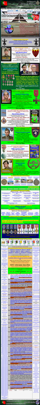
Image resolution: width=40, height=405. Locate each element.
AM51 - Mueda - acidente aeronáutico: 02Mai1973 (4, 312)
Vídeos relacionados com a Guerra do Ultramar (36, 353)
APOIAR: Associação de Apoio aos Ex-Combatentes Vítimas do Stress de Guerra (36, 309)
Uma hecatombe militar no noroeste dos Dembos (4, 252)
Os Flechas (4, 258)
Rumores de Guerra (4, 246)
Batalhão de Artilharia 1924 (4, 329)
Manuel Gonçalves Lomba (22, 132)
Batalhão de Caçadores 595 (4, 334)
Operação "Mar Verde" (4, 281)
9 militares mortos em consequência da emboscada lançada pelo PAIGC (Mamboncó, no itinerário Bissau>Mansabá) (5, 287)
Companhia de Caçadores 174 (4, 365)
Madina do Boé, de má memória (4, 272)
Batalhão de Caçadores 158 (4, 333)
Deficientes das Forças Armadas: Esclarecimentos (30, 213)
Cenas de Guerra (36, 366)
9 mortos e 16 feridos (4, 305)
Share (1, 10)
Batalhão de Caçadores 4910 (4, 346)
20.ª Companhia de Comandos (36, 276)
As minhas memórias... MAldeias (36, 362)
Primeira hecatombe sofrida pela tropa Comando (4, 269)
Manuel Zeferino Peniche (20, 163)
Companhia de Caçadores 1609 (4, 370)
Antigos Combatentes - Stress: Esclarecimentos (36, 213)
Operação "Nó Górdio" (4, 307)
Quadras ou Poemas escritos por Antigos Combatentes (36, 351)
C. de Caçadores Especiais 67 (4, 356)
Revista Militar (36, 341)
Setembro (11, 252)
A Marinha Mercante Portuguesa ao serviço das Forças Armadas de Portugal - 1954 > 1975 (36, 290)
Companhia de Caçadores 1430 (4, 369)
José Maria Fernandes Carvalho (6, 200)
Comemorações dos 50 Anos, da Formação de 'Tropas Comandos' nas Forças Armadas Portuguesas (36, 272)
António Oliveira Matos (6, 195)
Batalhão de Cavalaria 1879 (4, 348)
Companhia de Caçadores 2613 (4, 374)
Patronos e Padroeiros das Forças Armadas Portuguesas (36, 355)
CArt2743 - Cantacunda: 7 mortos (4, 284)
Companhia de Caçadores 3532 (4, 385)
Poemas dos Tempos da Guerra (36, 387)
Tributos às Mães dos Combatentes (21, 208)
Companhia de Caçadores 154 (4, 364)
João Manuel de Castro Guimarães (4, 308)
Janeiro (11, 249)
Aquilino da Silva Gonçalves (16, 195)
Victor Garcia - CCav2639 (36, 392)
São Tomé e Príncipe (33, 244)
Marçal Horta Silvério (18, 114)
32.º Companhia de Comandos (36, 277)
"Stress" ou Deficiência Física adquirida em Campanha (8, 213)
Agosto (26, 251)
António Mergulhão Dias (36, 193)
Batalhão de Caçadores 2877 (5, 337)
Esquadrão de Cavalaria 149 (5, 394)
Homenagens (9, 184)
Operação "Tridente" (4, 266)
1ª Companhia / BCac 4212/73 (4, 353)
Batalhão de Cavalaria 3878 (4, 351)
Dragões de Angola (4, 261)
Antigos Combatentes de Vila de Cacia (36, 316)
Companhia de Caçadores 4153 (4, 387)
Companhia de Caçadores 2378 (4, 372)
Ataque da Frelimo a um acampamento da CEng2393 (5, 299)
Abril (28, 249)
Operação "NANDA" (4, 255)
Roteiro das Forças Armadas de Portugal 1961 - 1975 (4, 296)
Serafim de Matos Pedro (22, 94)
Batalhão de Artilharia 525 (4, 326)
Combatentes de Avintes (36, 324)
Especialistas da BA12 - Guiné (36, 371)
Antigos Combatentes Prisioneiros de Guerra (17, 213)
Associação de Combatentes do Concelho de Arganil (36, 318)
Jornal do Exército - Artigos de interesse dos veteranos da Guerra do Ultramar (36, 299)
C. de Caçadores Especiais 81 (4, 357)
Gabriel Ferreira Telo (35, 195)
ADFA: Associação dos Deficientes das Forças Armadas (36, 307)
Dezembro (29, 252)
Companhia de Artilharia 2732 (4, 362)
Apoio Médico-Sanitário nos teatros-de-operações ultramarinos (36, 255)
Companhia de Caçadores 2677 (4, 375)
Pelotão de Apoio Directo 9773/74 (4, 396)
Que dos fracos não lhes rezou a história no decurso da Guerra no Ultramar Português (4, 249)
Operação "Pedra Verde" (4, 256)
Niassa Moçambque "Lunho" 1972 (36, 386)
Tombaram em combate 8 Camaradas (4, 301)
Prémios (36, 301)
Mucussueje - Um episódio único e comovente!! (4, 254)
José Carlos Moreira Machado (17, 197)
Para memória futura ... (36, 253)
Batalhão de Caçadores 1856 (5, 335)
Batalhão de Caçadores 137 (4, 331)
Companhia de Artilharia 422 (4, 359)
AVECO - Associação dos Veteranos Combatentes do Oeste (36, 326)
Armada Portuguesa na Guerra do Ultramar (36, 267)
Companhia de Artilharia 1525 (4, 361)
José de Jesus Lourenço (35, 197)
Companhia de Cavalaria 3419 (4, 392)
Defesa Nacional (36, 370)
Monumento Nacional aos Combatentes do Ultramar (23, 177)
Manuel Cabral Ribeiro (27, 200)
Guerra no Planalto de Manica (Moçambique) (36, 377)
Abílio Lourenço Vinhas (18, 148)
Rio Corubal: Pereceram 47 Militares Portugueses (4, 275)
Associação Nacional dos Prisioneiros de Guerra (36, 320)
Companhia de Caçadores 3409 (4, 380)
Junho (17, 251)
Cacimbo (36, 365)
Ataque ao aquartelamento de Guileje (4, 277)
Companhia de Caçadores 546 (4, 366)
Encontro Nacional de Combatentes (10, 179)
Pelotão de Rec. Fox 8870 (4, 397)
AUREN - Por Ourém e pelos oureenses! (36, 363)
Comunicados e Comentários (12, 208)
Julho (22, 251)
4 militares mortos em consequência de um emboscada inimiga (4, 291)
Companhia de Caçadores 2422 (4, 373)
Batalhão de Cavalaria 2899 (4, 350)
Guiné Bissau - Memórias (36, 376)
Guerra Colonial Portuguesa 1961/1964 (36, 375)
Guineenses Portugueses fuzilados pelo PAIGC (4, 293)
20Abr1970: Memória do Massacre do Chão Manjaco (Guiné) (4, 280)
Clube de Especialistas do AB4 (36, 367)
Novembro (23, 252)
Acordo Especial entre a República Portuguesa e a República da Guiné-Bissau (24, 214)
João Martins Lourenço (6, 197)
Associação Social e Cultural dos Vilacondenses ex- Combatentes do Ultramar (36, 323)
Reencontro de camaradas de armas (36, 333)
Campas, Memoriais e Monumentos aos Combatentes (30, 177)
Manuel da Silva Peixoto (36, 200)
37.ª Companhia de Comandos (36, 279)
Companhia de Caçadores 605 (4, 367)
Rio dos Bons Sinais (36, 389)
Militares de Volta (20, 206)
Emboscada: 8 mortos (4, 260)
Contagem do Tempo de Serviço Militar (3, 213)
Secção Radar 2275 (4, 398)
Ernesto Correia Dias (27, 195)
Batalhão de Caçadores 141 (4, 332)
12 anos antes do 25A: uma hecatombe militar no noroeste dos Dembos (21, 374)
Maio (12, 251)
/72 (7, 346)
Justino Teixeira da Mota (17, 200)
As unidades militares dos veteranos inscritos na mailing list (20, 258)
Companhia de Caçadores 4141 (4, 386)
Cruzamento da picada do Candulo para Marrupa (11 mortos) (4, 320)
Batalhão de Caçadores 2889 (5, 338)
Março (23, 249)
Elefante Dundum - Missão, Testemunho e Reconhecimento (36, 252)
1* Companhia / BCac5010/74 (4, 354)
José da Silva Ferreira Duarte (27, 198)
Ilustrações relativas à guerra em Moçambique (4, 322)
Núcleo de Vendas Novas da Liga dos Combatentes (36, 331)
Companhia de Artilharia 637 (4, 360)
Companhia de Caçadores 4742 (4, 389)
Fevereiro (17, 249)
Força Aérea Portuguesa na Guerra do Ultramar (36, 269)
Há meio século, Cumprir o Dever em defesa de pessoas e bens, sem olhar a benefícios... (36, 248)
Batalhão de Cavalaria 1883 (4, 349)
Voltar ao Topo (37, 399)
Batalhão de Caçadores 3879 (5, 343)
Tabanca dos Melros (36, 391)
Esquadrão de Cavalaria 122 (5, 393)
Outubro (17, 252)
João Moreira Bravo (21, 52)
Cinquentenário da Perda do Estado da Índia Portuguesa (36, 264)
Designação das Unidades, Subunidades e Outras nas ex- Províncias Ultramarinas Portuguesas (36, 261)
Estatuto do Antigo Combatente (13, 213)
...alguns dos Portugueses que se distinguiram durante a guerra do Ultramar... (20, 218)
